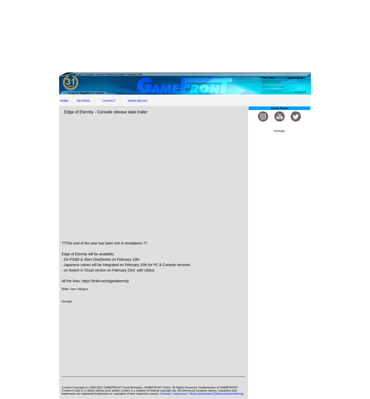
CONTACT (109, 100)
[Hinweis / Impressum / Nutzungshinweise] (187, 393)
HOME (64, 100)
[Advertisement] (185, 36)
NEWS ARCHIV (137, 100)
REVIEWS (83, 100)
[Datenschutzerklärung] (228, 393)
